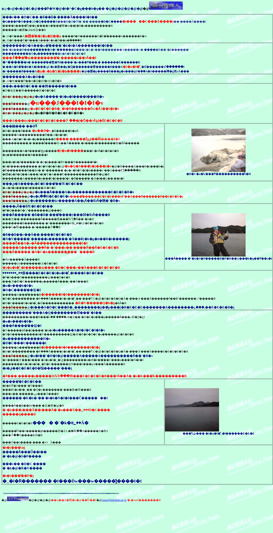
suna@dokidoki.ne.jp (114, 500)
